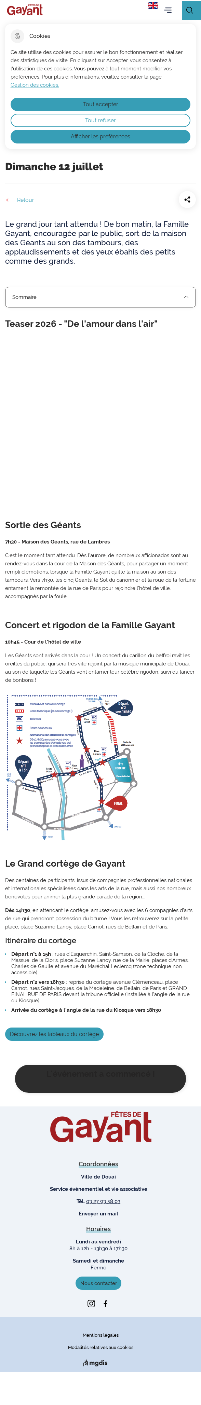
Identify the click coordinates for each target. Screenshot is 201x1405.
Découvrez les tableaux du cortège (54, 1034)
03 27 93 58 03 (103, 1201)
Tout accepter (100, 104)
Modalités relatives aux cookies (100, 1347)
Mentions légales (101, 1335)
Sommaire (100, 297)
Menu (168, 10)
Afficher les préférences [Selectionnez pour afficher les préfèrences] (100, 136)
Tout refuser (100, 120)
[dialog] (100, 86)
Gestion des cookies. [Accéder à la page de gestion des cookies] (35, 85)
